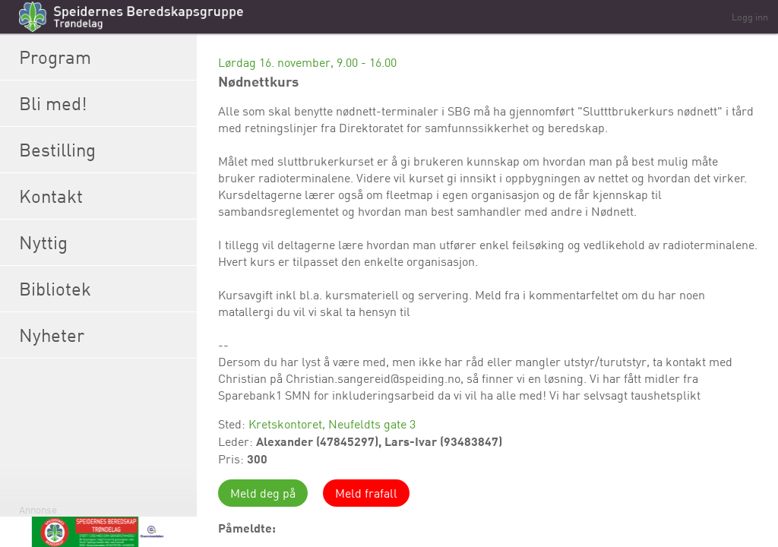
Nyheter (104, 335)
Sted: (233, 424)
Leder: (237, 441)
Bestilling (104, 149)
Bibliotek (104, 288)
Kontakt (104, 196)
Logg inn (750, 17)
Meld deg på (263, 493)
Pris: (232, 458)
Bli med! (104, 103)
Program (104, 57)
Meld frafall (366, 493)
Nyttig (104, 242)
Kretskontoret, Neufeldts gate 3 (332, 424)
